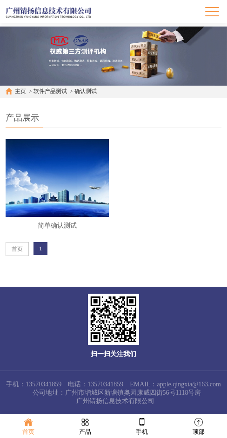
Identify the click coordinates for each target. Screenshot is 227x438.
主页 (20, 91)
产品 (85, 425)
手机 (142, 425)
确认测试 (85, 91)
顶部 (199, 425)
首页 (17, 249)
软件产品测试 (50, 91)
